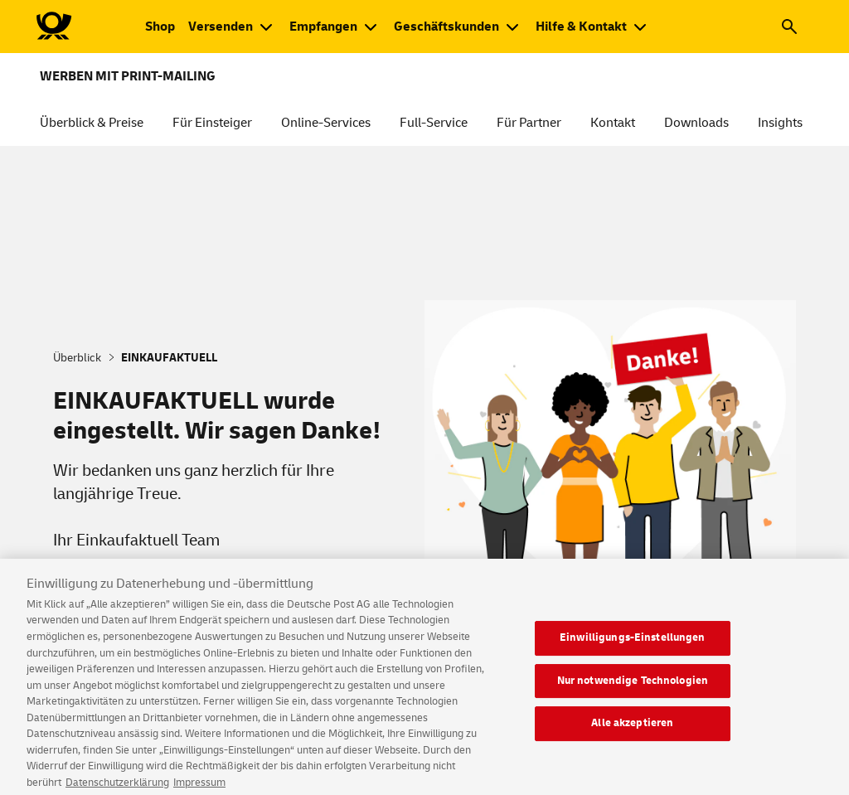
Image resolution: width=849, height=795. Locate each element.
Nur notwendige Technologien (633, 689)
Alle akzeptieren (632, 732)
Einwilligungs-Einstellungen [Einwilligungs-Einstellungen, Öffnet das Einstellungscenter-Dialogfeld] (633, 646)
